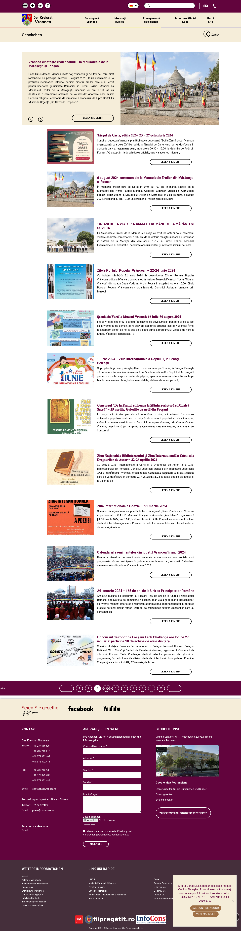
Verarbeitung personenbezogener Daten (183, 812)
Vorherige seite (58, 688)
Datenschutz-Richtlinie (32, 905)
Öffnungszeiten (164, 794)
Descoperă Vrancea (92, 20)
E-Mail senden (206, 6)
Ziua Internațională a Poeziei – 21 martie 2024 (132, 506)
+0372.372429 (40, 805)
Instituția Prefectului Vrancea (102, 883)
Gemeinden (27, 887)
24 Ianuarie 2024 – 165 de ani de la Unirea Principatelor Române (145, 591)
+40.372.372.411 (41, 761)
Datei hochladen (92, 816)
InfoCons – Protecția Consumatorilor (171, 898)
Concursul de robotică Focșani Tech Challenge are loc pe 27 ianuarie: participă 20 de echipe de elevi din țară (143, 639)
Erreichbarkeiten (164, 799)
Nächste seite (183, 688)
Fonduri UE (159, 894)
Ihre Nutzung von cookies (34, 901)
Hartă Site (210, 20)
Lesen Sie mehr (93, 118)
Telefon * (88, 770)
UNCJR (92, 879)
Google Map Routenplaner (172, 782)
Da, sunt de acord (205, 908)
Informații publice (120, 20)
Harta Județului (96, 898)
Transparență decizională (151, 20)
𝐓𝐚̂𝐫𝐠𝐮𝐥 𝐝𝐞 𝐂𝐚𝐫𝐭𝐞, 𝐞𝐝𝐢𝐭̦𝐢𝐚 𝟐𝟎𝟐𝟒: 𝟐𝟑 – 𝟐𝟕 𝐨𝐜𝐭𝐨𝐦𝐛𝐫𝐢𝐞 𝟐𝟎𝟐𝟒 (135, 135)
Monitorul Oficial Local (185, 20)
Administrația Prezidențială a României (107, 894)
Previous (30, 119)
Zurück (211, 34)
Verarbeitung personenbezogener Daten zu (106, 834)
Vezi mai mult (205, 914)
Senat (156, 879)
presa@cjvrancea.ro (43, 810)
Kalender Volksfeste (31, 880)
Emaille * (88, 782)
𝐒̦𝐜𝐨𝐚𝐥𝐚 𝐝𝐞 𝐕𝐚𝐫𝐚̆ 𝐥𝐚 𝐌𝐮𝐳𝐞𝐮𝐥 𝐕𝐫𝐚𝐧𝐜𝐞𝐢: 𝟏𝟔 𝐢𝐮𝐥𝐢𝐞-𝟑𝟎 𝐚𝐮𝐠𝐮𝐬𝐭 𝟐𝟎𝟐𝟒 (139, 317)
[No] (232, 900)
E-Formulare (160, 890)
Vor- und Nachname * (95, 746)
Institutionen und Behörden (35, 883)
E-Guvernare (160, 887)
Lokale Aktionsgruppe (32, 894)
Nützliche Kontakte (31, 898)
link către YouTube (112, 708)
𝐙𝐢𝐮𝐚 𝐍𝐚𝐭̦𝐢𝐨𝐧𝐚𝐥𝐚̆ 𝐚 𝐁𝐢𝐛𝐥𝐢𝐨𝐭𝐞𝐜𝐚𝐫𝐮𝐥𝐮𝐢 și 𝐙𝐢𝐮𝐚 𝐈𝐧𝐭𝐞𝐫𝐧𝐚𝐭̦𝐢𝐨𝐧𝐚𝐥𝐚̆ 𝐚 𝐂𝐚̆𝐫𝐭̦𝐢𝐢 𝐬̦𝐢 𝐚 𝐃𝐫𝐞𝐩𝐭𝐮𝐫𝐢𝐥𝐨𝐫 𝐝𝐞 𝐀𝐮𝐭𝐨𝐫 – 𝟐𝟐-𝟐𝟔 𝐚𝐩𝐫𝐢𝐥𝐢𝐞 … (145, 458)
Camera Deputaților (163, 883)
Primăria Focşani (97, 887)
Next (40, 119)
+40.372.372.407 (41, 756)
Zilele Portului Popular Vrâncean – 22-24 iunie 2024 (136, 270)
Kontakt (25, 876)
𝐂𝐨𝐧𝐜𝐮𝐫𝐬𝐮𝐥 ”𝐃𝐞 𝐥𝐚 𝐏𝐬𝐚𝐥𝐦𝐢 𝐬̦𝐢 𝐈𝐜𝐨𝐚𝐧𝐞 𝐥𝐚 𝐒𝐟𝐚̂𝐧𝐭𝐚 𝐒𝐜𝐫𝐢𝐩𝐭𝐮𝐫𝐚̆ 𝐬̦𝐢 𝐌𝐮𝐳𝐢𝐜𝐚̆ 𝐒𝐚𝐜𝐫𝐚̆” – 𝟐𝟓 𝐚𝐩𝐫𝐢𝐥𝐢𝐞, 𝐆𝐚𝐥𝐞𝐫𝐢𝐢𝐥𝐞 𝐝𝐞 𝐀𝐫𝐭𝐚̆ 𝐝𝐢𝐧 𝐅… (143, 407)
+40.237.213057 (41, 751)
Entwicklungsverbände (33, 891)
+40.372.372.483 (41, 775)
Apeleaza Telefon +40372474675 (215, 6)
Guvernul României (98, 890)
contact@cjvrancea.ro (44, 788)
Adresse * (88, 758)
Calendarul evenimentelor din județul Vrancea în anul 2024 (141, 552)
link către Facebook (80, 708)
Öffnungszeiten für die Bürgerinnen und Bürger (181, 789)
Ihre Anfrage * (91, 794)
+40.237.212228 (41, 769)
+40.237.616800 (41, 745)
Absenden (96, 844)
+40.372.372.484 (41, 780)
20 (161, 688)
